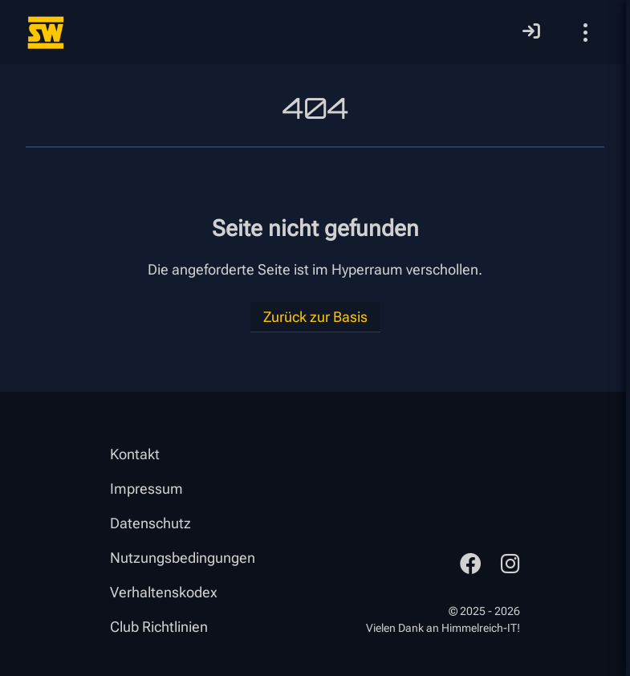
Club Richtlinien (159, 626)
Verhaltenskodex (163, 592)
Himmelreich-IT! (480, 628)
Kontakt (135, 454)
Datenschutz (150, 523)
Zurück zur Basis (315, 316)
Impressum (146, 488)
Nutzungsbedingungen (182, 557)
